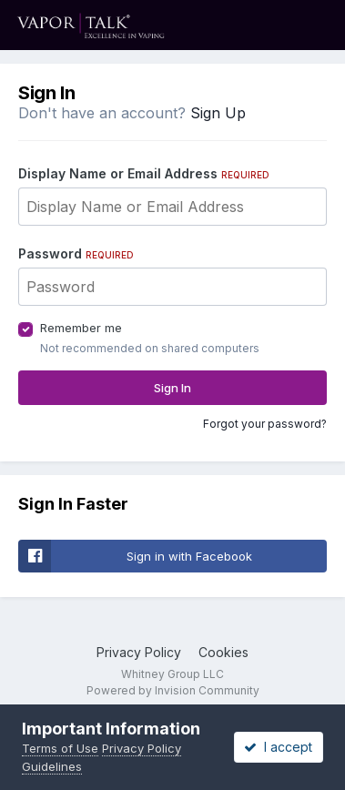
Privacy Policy (138, 652)
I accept (278, 747)
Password (76, 253)
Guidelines (52, 766)
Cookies (223, 652)
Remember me (81, 327)
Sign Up (218, 113)
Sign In (172, 387)
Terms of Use (60, 748)
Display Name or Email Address (143, 173)
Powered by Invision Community (172, 690)
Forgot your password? (265, 423)
